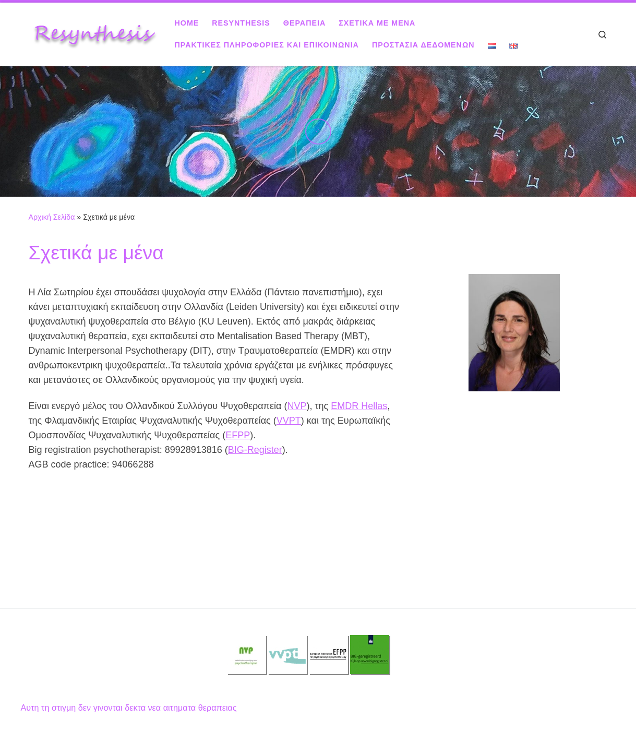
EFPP (237, 435)
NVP (296, 406)
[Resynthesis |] (94, 32)
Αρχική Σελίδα (53, 217)
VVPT (289, 420)
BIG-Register (255, 450)
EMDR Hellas (359, 406)
